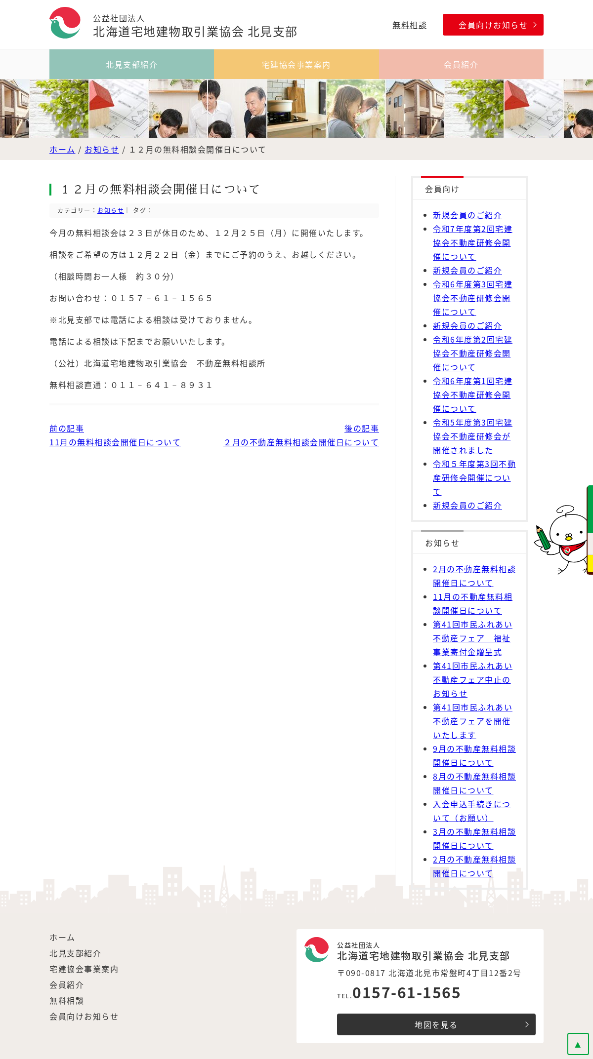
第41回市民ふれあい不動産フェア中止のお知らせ (472, 679)
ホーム (62, 149)
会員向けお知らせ (493, 25)
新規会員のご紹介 (467, 215)
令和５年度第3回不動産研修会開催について (474, 477)
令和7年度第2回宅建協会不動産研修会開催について (472, 242)
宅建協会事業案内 (296, 64)
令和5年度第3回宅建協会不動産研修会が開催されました (472, 436)
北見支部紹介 (132, 64)
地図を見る (436, 1024)
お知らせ (102, 149)
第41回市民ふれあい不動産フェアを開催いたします (472, 721)
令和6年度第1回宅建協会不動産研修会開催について (472, 394)
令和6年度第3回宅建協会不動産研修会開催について (472, 297)
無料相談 (409, 25)
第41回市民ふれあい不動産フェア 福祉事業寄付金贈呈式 (472, 638)
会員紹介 (461, 64)
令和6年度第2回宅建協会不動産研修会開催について (472, 353)
